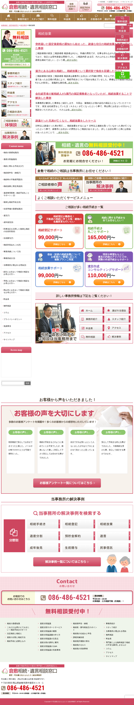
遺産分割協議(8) (10, 159)
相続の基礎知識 (13, 623)
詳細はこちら (59, 244)
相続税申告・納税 (80, 623)
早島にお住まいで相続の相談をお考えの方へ (16, 282)
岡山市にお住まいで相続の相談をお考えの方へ (16, 291)
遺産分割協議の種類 (48, 631)
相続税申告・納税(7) (12, 173)
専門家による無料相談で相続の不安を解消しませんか (118, 643)
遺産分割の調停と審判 (49, 642)
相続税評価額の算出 (81, 641)
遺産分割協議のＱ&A (48, 646)
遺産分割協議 (45, 623)
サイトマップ (127, 2)
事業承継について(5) (12, 251)
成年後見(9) (8, 222)
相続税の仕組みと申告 (82, 633)
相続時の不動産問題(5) (13, 179)
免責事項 (7, 326)
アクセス (7, 333)
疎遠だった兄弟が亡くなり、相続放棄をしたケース (65, 120)
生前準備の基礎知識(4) (13, 209)
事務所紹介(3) (9, 258)
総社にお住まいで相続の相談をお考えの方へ (16, 273)
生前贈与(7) (8, 238)
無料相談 (7, 306)
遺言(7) (6, 215)
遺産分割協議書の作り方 (50, 635)
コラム (6, 312)
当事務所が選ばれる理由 (116, 631)
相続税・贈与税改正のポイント (85, 628)
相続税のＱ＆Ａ (79, 645)
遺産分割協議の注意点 (49, 639)
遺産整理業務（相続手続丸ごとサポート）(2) (16, 194)
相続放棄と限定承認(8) (13, 186)
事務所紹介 (110, 623)
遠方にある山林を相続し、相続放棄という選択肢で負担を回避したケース (78, 71)
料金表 (6, 299)
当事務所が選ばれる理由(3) (15, 265)
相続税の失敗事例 (80, 649)
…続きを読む (71, 60)
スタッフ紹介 (111, 627)
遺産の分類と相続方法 (16, 637)
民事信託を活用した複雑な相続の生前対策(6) (16, 230)
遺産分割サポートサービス (51, 627)
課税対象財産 (78, 637)
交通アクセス (113, 2)
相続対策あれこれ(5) (12, 245)
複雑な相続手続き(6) (12, 202)
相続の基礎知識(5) (11, 152)
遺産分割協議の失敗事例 (50, 650)
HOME (102, 2)
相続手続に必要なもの (16, 641)
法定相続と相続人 (14, 633)
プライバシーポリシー (13, 319)
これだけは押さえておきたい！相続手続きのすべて (18, 628)
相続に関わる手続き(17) (13, 166)
